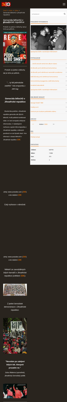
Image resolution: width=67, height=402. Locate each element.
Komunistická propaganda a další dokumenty (45, 81)
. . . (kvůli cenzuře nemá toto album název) (44, 64)
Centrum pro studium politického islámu (43, 111)
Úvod (5, 10)
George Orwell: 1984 (37, 103)
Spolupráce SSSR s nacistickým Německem (44, 52)
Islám (11, 10)
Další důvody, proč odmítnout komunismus (44, 77)
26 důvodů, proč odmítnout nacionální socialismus (46, 72)
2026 (45, 124)
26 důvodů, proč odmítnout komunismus (44, 68)
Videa (16, 10)
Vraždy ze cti (34, 107)
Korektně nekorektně (37, 85)
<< (33, 124)
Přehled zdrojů (35, 137)
